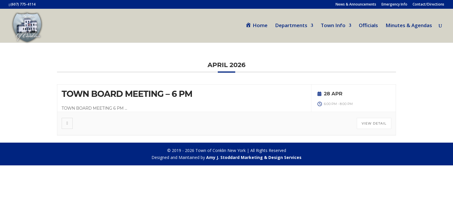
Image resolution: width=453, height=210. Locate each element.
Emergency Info (394, 5)
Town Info (333, 26)
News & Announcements (356, 5)
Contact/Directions (428, 5)
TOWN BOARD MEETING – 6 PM (127, 94)
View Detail (374, 123)
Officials (368, 26)
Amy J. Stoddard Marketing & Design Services (254, 157)
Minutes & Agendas (409, 26)
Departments (291, 26)
